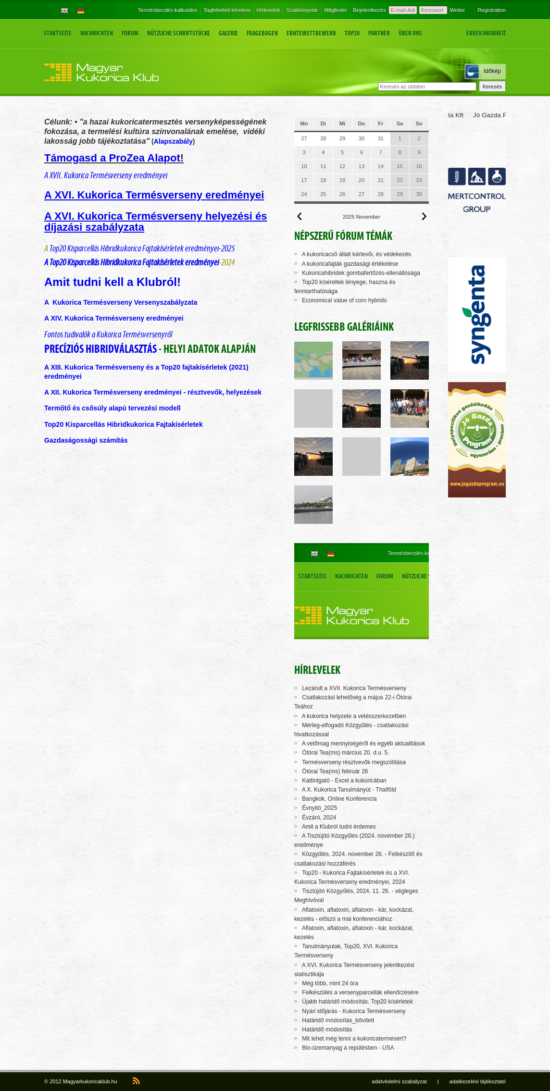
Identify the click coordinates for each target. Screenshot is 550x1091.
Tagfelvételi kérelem (226, 10)
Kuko (72, 367)
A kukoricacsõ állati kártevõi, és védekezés (356, 254)
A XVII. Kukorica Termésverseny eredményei (105, 175)
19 (342, 180)
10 (304, 166)
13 (361, 166)
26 (342, 194)
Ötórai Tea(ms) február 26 (335, 771)
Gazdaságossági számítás (86, 440)
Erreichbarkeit (486, 33)
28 (323, 138)
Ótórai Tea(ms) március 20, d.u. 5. (345, 752)
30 (361, 138)
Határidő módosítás (327, 1029)
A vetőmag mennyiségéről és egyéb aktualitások (363, 743)
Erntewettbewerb (311, 33)
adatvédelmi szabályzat (399, 1081)
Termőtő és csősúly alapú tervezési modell (112, 408)
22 (400, 180)
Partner (379, 33)
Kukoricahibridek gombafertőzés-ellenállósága (361, 273)
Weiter (457, 10)
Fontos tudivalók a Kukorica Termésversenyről (108, 334)
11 (323, 166)
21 (381, 180)
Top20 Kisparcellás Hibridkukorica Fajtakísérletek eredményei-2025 (141, 248)
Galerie (228, 33)
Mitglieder (336, 10)
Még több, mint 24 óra (330, 983)
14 (381, 166)
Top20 (352, 33)
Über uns (410, 33)
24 (304, 194)
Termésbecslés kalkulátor (168, 10)
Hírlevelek (268, 10)
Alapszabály (173, 141)
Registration (491, 10)
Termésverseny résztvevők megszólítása (354, 762)
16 (419, 166)
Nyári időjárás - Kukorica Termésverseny (353, 1011)
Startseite (58, 33)
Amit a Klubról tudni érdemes (339, 826)
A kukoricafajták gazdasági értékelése (350, 263)
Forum (130, 33)
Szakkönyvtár (302, 10)
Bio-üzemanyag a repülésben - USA (348, 1047)
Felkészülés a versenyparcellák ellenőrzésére (360, 992)
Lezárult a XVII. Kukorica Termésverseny (354, 688)
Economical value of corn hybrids (344, 300)
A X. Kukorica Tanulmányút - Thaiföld (349, 789)
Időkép (492, 71)
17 (304, 180)
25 (323, 194)
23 (419, 180)
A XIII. (54, 367)
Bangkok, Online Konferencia (339, 798)
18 (323, 180)
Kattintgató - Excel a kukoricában (344, 780)
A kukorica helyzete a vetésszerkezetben (354, 716)
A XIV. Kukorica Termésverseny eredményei (114, 318)
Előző (299, 216)
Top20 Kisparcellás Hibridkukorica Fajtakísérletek (124, 424)
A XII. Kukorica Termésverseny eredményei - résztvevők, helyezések (153, 392)
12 (342, 166)
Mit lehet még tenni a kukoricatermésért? (354, 1038)
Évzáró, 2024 (319, 817)
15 (400, 166)
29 (342, 138)
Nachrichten (96, 33)
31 (381, 138)
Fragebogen (262, 33)
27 (304, 138)
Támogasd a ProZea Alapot (112, 158)
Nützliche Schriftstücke (178, 33)
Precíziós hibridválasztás (100, 349)
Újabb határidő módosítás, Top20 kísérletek (357, 1001)
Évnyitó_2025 (319, 808)
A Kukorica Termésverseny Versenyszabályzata (120, 302)
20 (361, 180)
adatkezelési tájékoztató (478, 1081)
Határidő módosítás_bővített (338, 1020)
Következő (423, 216)
